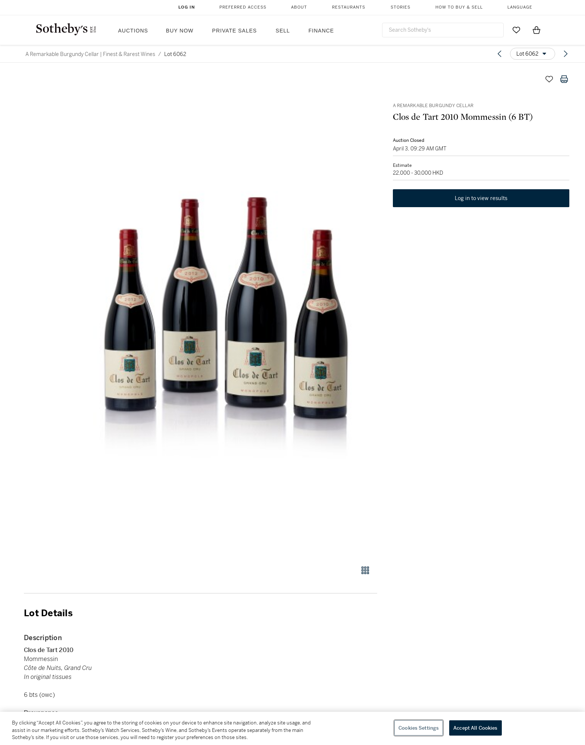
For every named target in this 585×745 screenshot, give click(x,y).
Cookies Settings (418, 727)
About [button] (299, 7)
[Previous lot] (499, 54)
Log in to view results (481, 199)
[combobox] (443, 30)
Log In (186, 7)
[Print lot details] (564, 79)
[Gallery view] (365, 570)
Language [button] (519, 7)
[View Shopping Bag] (536, 29)
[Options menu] (532, 54)
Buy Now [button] (180, 31)
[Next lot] (565, 54)
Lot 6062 (175, 54)
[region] (292, 728)
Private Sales (234, 31)
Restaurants (348, 7)
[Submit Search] (495, 30)
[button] (229, 314)
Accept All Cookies (475, 727)
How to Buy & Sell (459, 7)
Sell (283, 31)
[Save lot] (549, 79)
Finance (321, 31)
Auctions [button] (133, 31)
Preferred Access (242, 7)
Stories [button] (400, 7)
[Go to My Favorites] (516, 29)
